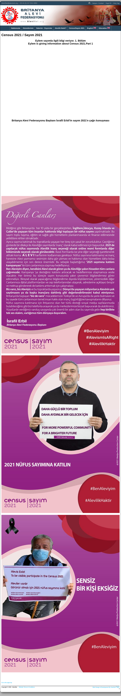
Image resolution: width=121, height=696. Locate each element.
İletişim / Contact (98, 3)
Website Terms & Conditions (27, 687)
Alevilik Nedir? (60, 28)
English (91, 28)
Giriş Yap (116, 3)
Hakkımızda (15, 28)
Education (104, 28)
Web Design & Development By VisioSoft (104, 687)
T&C (118, 687)
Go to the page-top (6, 682)
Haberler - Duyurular (44, 28)
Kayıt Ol (108, 3)
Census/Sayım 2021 (76, 28)
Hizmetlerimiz (28, 28)
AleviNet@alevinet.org (9, 3)
